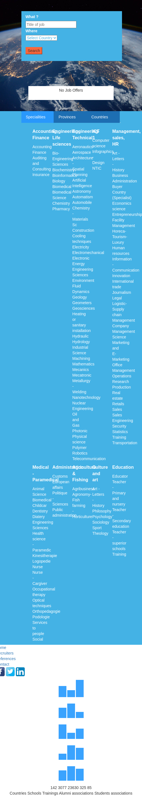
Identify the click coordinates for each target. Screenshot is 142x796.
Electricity (80, 247)
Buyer (117, 186)
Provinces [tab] (67, 117)
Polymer (79, 447)
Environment (83, 280)
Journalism (121, 292)
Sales (117, 409)
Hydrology (81, 342)
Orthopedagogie (46, 611)
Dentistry (40, 511)
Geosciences (83, 308)
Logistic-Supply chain (119, 309)
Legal (117, 298)
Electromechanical (88, 252)
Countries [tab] (99, 117)
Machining (81, 358)
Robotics (79, 453)
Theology (100, 533)
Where (32, 31)
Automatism (82, 197)
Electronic (80, 258)
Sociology (100, 522)
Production (121, 387)
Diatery (39, 516)
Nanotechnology (86, 397)
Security (119, 426)
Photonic (79, 431)
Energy (78, 264)
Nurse (38, 567)
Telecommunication (89, 458)
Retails (118, 404)
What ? (32, 16)
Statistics (120, 431)
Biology (58, 181)
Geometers (81, 303)
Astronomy (81, 191)
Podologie (41, 617)
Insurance (41, 174)
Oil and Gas (75, 420)
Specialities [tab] (36, 117)
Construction (83, 230)
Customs (60, 476)
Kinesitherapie (45, 555)
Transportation (124, 443)
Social (38, 639)
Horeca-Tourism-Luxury (119, 237)
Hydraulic (80, 336)
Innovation (121, 276)
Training (119, 437)
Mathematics (83, 364)
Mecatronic (81, 375)
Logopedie (42, 561)
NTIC (96, 168)
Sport (96, 528)
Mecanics (80, 369)
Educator (120, 476)
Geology (79, 297)
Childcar (40, 505)
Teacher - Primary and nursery (119, 493)
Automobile (82, 202)
